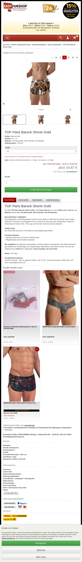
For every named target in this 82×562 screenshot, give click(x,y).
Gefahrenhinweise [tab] (52, 200)
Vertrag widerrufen (10, 493)
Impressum (7, 469)
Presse (5, 490)
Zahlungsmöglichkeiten (11, 476)
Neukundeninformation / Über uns (15, 454)
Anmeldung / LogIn (9, 457)
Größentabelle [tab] (23, 200)
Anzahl (7, 177)
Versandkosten (71, 172)
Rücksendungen (8, 483)
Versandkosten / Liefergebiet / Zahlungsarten (19, 478)
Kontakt (5, 452)
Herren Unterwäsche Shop (20, 45)
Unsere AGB (7, 472)
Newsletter (6, 445)
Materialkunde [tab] (37, 200)
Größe (7, 148)
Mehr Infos (41, 557)
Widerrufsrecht (8, 481)
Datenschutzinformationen (12, 474)
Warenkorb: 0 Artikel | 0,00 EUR (14, 459)
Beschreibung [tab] (9, 200)
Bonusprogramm (9, 450)
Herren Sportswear (54, 45)
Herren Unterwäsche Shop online (14, 488)
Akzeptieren (41, 543)
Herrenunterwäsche (39, 45)
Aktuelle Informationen (11, 448)
